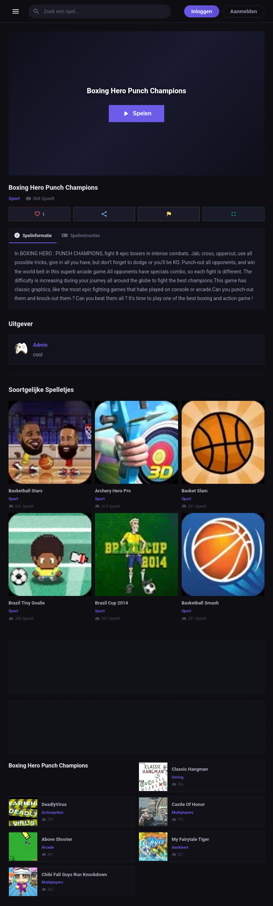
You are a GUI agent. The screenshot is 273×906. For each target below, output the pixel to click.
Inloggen (201, 11)
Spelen (136, 113)
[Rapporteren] (169, 214)
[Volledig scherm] (233, 214)
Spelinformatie (34, 236)
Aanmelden (243, 11)
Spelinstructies (86, 236)
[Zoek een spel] (99, 11)
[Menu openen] (16, 11)
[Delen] (104, 214)
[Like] (39, 214)
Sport (14, 198)
